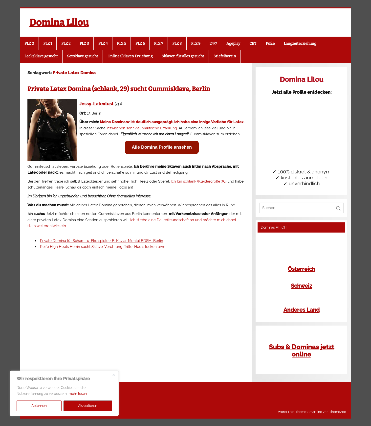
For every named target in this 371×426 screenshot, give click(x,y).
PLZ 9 (195, 43)
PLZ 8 (177, 43)
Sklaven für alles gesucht (183, 56)
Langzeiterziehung (300, 43)
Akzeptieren (87, 406)
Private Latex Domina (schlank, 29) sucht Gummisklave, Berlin (118, 89)
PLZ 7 (158, 43)
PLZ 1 (47, 43)
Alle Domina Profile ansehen (162, 147)
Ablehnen (39, 406)
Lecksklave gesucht (41, 56)
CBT (252, 43)
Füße (270, 43)
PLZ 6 (140, 43)
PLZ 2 (65, 43)
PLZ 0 (29, 43)
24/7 (213, 43)
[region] (64, 393)
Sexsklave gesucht (82, 56)
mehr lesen (78, 394)
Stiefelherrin (225, 56)
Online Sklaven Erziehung (130, 56)
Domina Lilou (59, 22)
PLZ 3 (84, 43)
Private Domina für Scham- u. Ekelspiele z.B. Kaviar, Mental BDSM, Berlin (101, 240)
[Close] (113, 375)
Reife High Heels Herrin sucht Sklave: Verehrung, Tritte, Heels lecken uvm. (103, 246)
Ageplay (233, 43)
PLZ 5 (121, 43)
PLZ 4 (103, 43)
